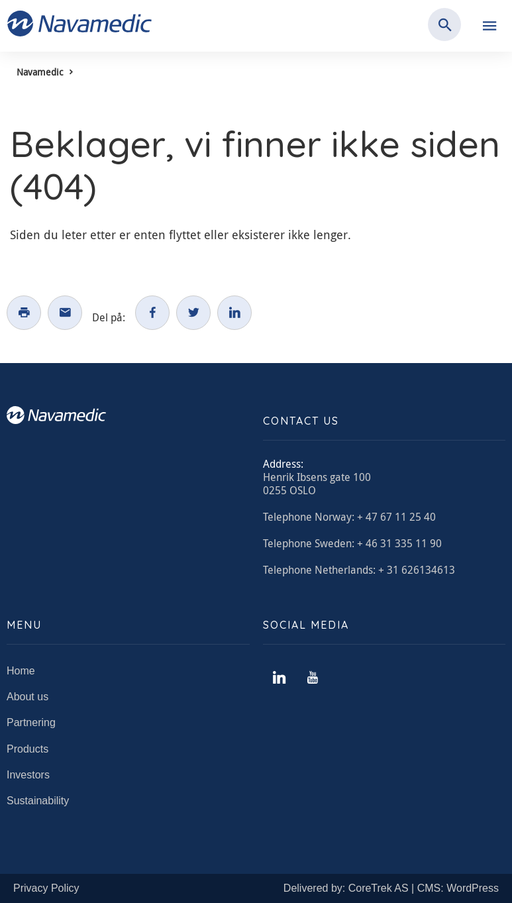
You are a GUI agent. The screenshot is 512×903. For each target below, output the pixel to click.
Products (27, 749)
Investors (28, 774)
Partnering (31, 722)
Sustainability (38, 800)
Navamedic (40, 72)
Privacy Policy (46, 888)
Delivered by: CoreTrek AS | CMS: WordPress (391, 888)
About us (27, 696)
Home (21, 670)
